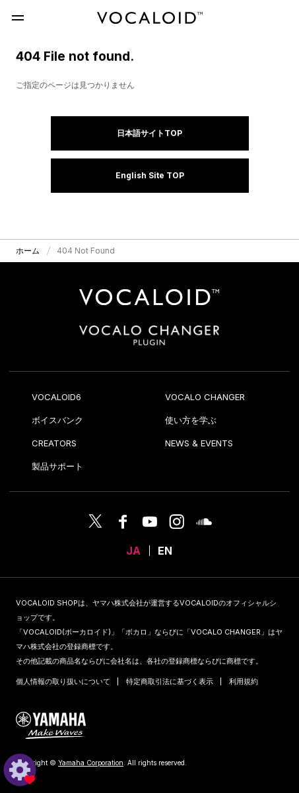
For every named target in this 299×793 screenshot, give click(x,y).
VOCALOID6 (56, 397)
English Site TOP (150, 175)
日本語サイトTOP (149, 133)
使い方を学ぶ (190, 420)
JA (133, 550)
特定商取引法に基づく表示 (169, 681)
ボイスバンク (57, 420)
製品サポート (57, 466)
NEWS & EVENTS (199, 443)
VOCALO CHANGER (205, 397)
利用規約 (243, 681)
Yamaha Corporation (90, 763)
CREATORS (54, 443)
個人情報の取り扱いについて (63, 681)
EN (165, 550)
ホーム (28, 251)
